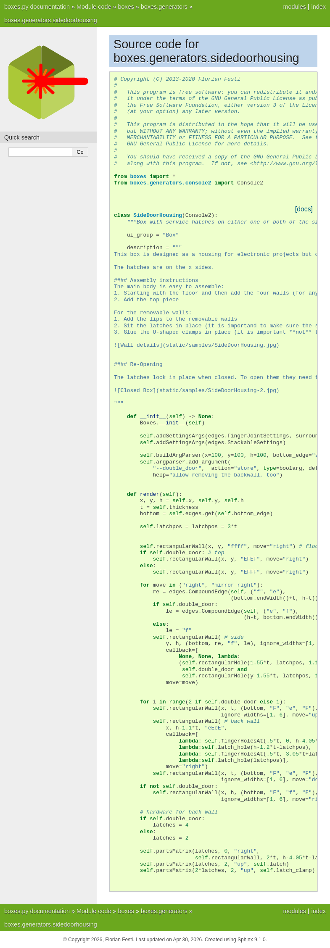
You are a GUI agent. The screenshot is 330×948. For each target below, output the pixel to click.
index (319, 6)
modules (294, 6)
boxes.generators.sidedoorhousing (50, 20)
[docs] (304, 209)
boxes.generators (164, 6)
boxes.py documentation (37, 6)
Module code (94, 6)
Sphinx (245, 940)
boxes (126, 6)
